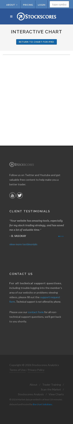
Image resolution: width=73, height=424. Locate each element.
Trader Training (51, 384)
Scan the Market (51, 389)
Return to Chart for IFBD (36, 42)
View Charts (56, 394)
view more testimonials (23, 244)
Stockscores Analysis (31, 394)
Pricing (28, 4)
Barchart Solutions (42, 404)
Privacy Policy (36, 369)
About (12, 5)
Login (41, 4)
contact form (36, 312)
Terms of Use (17, 369)
